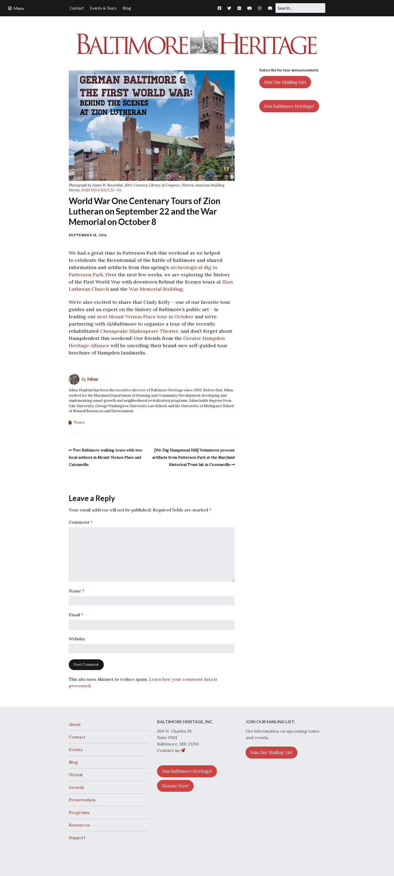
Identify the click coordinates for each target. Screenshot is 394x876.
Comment (81, 522)
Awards (76, 787)
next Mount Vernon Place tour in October (145, 316)
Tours (79, 422)
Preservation (82, 799)
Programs (79, 812)
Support (77, 837)
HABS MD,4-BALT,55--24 (101, 190)
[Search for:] (300, 8)
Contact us (171, 750)
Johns (92, 379)
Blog (73, 762)
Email (76, 614)
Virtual (75, 774)
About (75, 724)
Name (76, 591)
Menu (18, 8)
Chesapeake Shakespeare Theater (139, 331)
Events (76, 749)
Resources (79, 825)
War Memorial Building (156, 289)
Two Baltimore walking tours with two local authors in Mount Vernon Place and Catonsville (106, 457)
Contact (77, 737)
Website (77, 638)
